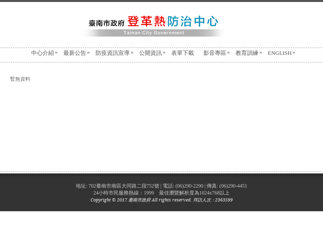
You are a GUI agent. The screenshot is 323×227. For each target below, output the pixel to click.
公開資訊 (152, 53)
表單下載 (182, 53)
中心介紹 (44, 53)
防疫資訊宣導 (114, 53)
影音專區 (216, 53)
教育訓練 (249, 53)
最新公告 (76, 53)
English (281, 53)
